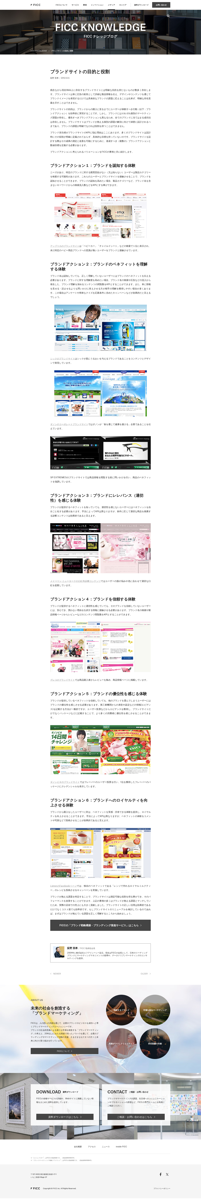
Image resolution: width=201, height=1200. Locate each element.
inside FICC (121, 1148)
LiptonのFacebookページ (63, 885)
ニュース (106, 1148)
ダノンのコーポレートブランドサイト (69, 424)
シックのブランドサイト (62, 358)
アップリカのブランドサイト (64, 245)
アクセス (92, 1148)
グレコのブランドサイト (62, 679)
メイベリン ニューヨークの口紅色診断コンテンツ (75, 581)
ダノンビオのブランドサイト (65, 781)
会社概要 (78, 1148)
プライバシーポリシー (162, 1190)
